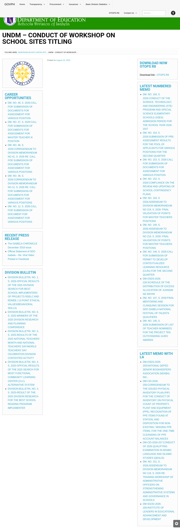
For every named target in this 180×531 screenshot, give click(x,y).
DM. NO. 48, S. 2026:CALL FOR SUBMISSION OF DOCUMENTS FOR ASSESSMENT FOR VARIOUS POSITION (22, 110)
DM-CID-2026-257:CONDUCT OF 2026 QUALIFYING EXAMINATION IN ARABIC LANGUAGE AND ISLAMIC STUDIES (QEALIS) (159, 450)
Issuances (73, 4)
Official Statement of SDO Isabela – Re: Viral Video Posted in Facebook (21, 255)
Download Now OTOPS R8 (153, 65)
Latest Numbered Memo (155, 88)
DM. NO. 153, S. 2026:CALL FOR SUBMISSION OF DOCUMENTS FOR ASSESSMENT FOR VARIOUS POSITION (158, 167)
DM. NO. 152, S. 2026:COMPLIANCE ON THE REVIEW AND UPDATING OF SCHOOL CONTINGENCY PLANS (159, 186)
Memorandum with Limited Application (35, 52)
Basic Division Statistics (96, 4)
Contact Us (129, 13)
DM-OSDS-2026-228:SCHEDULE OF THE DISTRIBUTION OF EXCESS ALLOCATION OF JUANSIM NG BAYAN (158, 286)
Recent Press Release (17, 237)
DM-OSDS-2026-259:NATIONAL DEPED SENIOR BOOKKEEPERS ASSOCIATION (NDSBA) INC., (157, 369)
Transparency (36, 4)
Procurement (55, 4)
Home (22, 4)
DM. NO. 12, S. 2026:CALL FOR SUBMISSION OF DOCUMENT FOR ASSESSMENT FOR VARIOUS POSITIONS (22, 214)
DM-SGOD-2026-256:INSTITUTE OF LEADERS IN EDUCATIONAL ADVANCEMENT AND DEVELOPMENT (159, 512)
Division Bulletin (20, 273)
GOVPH (9, 4)
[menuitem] (9, 4)
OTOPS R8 (114, 13)
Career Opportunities (18, 96)
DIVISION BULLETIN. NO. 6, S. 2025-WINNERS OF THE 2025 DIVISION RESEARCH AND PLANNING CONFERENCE (23, 320)
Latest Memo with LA (156, 355)
